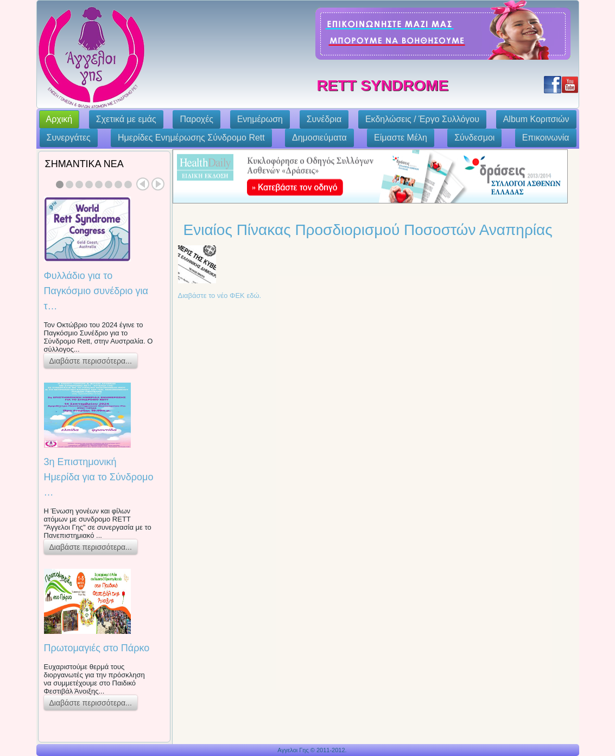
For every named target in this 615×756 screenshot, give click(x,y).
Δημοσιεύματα (319, 137)
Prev (142, 183)
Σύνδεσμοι (474, 137)
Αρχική (59, 119)
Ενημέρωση (260, 119)
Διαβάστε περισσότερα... (90, 361)
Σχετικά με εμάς (126, 119)
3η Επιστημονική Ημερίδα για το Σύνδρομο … (99, 477)
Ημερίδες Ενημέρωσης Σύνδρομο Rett (191, 137)
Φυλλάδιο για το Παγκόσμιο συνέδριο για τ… (96, 291)
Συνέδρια (324, 119)
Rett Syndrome (382, 85)
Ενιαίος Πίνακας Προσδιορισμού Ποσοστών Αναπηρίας (368, 229)
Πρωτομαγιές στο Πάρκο (97, 648)
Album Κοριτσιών (536, 119)
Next (157, 183)
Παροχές (196, 119)
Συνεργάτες (69, 137)
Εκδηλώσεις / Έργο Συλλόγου (422, 119)
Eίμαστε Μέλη (400, 137)
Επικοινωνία (545, 137)
